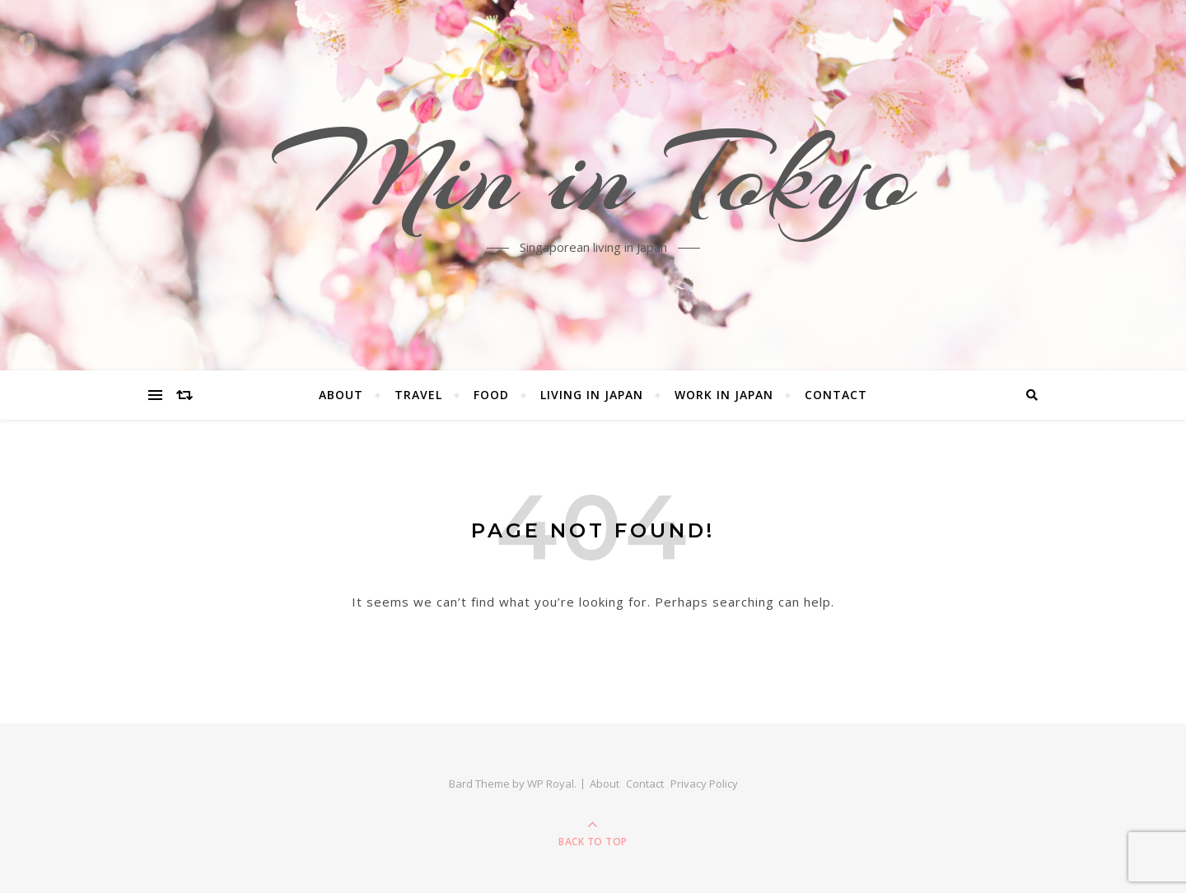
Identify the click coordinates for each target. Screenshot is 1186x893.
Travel (418, 394)
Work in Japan (724, 394)
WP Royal (550, 783)
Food (491, 394)
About (341, 394)
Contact (836, 394)
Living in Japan (591, 394)
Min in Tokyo (593, 175)
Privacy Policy (704, 783)
